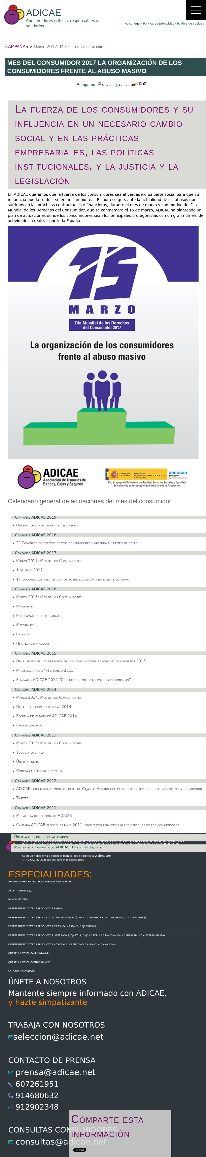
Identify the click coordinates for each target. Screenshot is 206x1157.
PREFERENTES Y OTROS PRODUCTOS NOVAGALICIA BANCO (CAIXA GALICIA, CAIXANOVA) (62, 944)
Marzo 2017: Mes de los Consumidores (69, 46)
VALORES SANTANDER (21, 971)
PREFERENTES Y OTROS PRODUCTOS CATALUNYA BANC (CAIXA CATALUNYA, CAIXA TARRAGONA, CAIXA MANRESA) (77, 917)
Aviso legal (133, 23)
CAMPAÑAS (16, 46)
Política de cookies (190, 23)
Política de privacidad (158, 23)
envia (107, 85)
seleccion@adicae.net (58, 1037)
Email (84, 848)
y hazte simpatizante (47, 1002)
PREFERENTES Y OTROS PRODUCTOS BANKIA (35, 908)
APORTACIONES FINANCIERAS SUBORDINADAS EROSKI (41, 881)
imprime (88, 85)
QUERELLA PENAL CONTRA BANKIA (29, 962)
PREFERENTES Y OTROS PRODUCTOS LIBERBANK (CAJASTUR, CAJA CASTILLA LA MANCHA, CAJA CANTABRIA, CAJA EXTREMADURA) (86, 935)
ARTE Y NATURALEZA (20, 890)
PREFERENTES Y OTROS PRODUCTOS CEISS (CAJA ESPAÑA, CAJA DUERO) (52, 926)
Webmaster (103, 855)
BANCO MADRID (18, 899)
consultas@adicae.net (61, 1142)
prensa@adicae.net (55, 1072)
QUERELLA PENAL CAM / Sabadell (28, 953)
